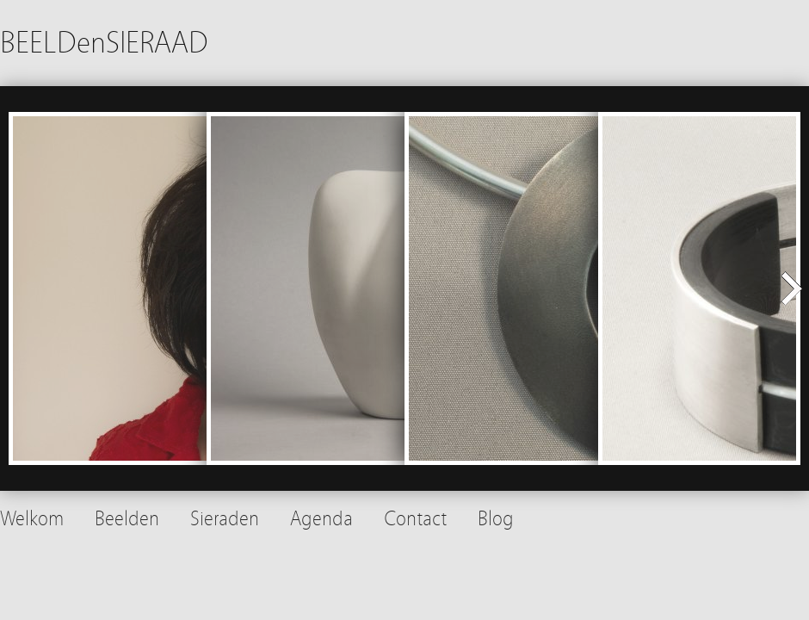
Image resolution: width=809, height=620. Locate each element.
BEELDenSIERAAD (104, 42)
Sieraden (224, 518)
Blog (496, 518)
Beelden (127, 518)
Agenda (321, 518)
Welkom (32, 518)
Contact (415, 518)
